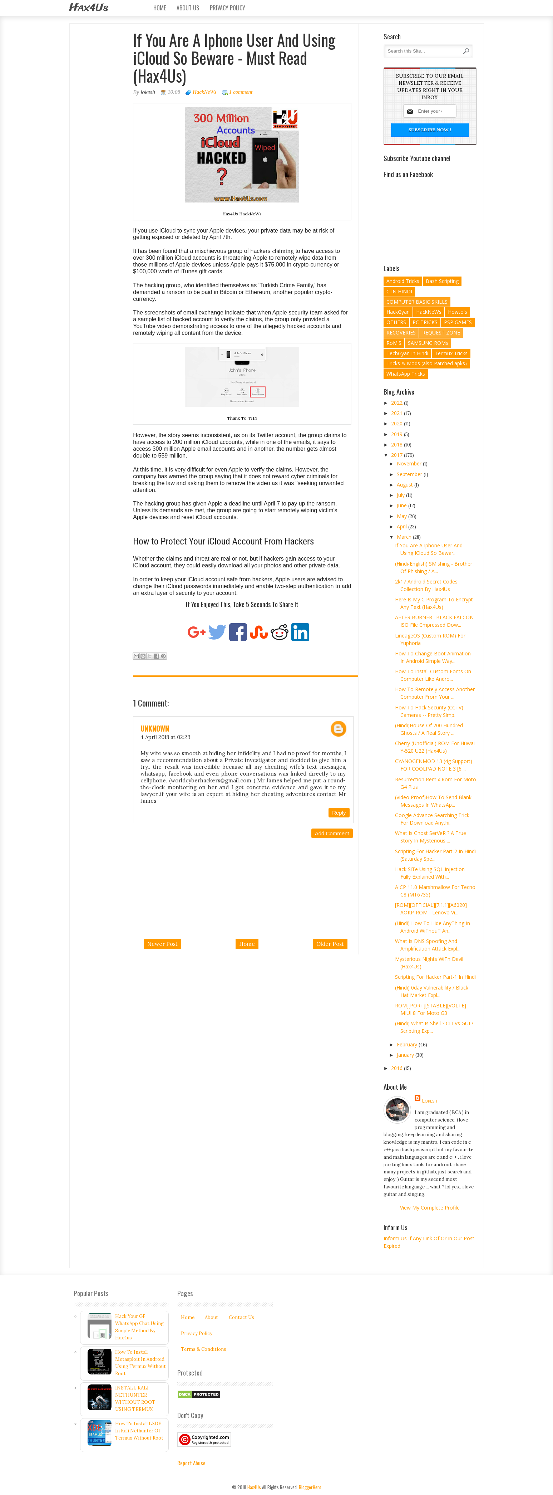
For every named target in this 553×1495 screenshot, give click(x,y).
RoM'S (393, 342)
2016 (397, 1068)
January (406, 1054)
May (402, 516)
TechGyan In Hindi (407, 353)
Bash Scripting (442, 281)
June (402, 505)
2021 (397, 413)
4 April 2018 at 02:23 (165, 737)
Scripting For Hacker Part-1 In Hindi (435, 976)
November (410, 463)
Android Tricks (402, 281)
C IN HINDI (399, 291)
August (405, 484)
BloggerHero (310, 1487)
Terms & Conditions (203, 1349)
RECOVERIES (401, 332)
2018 (397, 444)
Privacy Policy (227, 8)
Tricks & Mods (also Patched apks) (426, 363)
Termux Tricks (451, 353)
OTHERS (396, 322)
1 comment (240, 92)
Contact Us (241, 1317)
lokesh (429, 1100)
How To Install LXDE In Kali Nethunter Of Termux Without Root (139, 1431)
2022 (397, 402)
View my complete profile (430, 1207)
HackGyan (398, 311)
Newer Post (162, 944)
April (402, 526)
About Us (188, 8)
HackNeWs (205, 92)
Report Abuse (191, 1463)
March (405, 536)
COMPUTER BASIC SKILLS (417, 301)
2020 (397, 423)
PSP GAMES (458, 322)
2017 (397, 454)
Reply (339, 813)
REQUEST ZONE (441, 332)
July (401, 495)
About (211, 1317)
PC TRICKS (425, 322)
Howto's (457, 311)
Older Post (330, 944)
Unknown (154, 728)
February (408, 1044)
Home (159, 8)
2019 (397, 434)
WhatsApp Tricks (405, 373)
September (410, 474)
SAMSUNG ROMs (428, 342)
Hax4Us (88, 8)
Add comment (332, 833)
